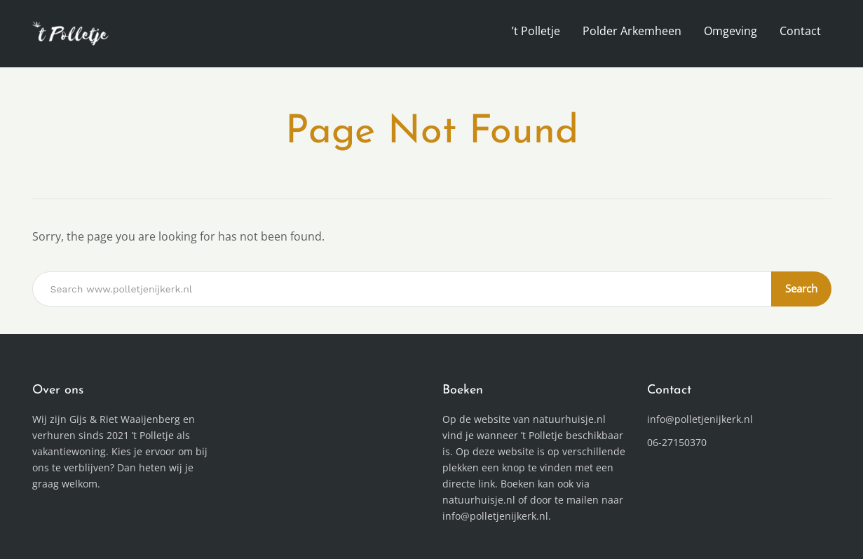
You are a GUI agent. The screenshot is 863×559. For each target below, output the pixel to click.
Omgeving (730, 31)
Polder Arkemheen (632, 31)
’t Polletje (536, 31)
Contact (800, 31)
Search (801, 288)
